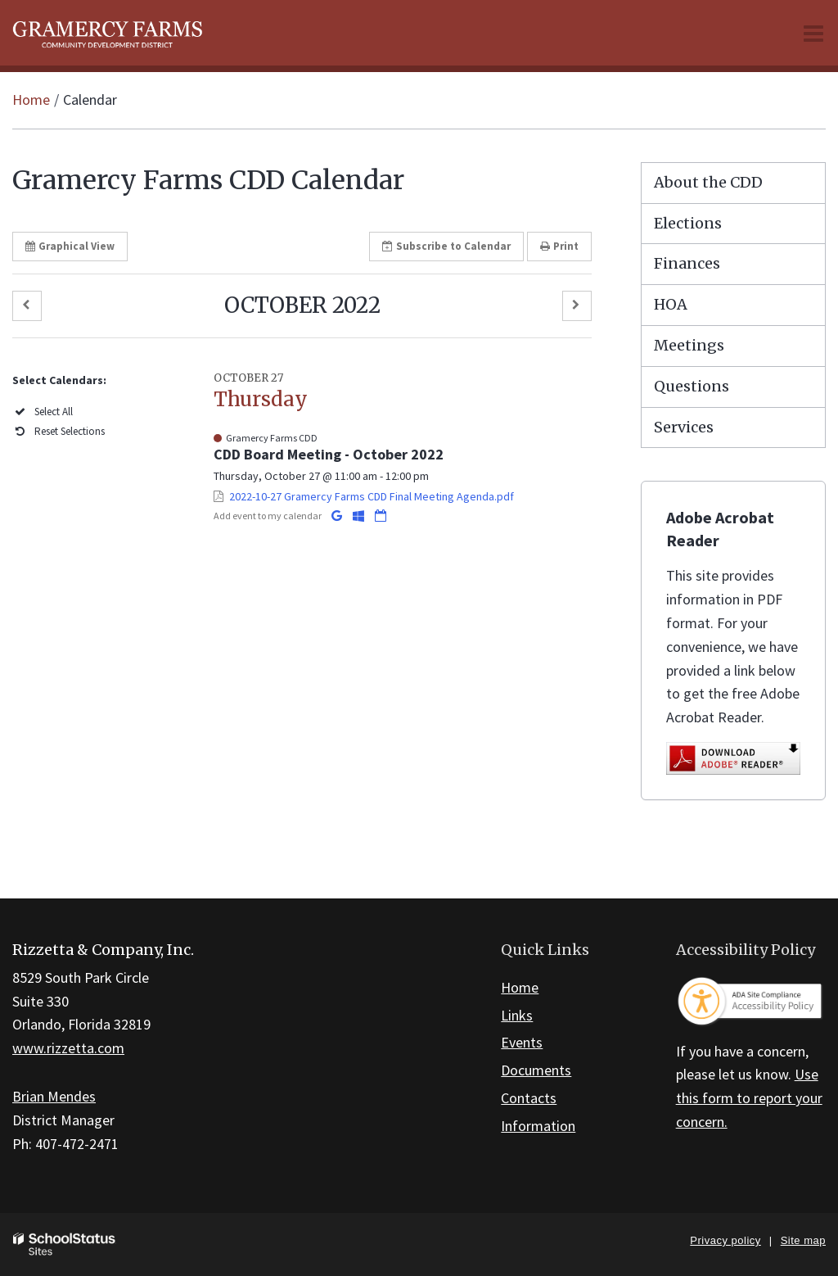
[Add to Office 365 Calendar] (360, 515)
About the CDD (708, 182)
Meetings (689, 345)
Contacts (528, 1097)
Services (684, 427)
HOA (670, 304)
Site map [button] (803, 1240)
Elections (688, 223)
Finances (687, 263)
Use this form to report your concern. (749, 1098)
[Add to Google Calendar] (338, 515)
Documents (536, 1070)
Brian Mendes (54, 1096)
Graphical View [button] (70, 246)
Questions (691, 386)
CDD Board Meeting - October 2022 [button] (329, 454)
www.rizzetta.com (68, 1047)
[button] (27, 306)
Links (517, 1015)
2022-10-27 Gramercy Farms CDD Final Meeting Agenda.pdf (371, 496)
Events (522, 1042)
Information (538, 1125)
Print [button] (559, 246)
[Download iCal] (380, 515)
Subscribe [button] (446, 246)
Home (31, 99)
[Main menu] (813, 33)
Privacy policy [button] (725, 1240)
